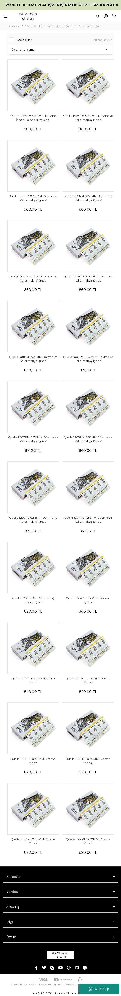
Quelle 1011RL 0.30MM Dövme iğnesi (33, 680)
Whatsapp (99, 989)
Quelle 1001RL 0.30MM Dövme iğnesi (88, 841)
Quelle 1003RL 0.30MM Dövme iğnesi (33, 841)
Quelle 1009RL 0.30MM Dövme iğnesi (87, 680)
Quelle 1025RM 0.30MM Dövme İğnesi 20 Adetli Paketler (33, 118)
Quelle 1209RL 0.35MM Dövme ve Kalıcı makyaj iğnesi (33, 519)
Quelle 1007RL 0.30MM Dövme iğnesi (33, 761)
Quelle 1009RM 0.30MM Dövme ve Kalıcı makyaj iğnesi (88, 359)
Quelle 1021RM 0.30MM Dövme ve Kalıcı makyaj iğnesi (33, 198)
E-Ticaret (51, 993)
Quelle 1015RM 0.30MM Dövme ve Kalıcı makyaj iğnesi (33, 278)
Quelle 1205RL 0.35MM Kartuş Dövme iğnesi (33, 600)
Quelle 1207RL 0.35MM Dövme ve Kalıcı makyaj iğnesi (88, 519)
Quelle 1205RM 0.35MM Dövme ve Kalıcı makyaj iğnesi (88, 439)
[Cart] (114, 16)
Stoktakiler (24, 39)
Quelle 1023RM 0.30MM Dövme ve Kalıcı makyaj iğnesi (88, 118)
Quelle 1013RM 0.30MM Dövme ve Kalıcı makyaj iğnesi (87, 278)
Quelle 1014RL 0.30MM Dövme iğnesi (88, 600)
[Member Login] (106, 16)
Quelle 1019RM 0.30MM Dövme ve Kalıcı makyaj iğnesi (87, 198)
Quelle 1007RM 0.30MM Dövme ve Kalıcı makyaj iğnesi (33, 439)
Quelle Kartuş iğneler (90, 26)
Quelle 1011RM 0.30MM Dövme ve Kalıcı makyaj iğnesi (33, 359)
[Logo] (27, 16)
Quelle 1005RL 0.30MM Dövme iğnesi (88, 761)
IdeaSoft (38, 993)
